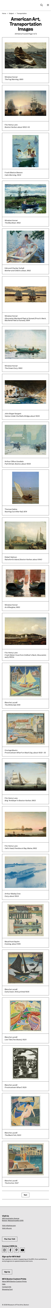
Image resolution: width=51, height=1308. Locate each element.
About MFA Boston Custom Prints (14, 1281)
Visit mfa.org (7, 1228)
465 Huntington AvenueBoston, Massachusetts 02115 (12, 1219)
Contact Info (6, 1287)
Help (3, 1284)
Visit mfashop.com (9, 1226)
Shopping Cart (7, 1289)
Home (4, 13)
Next (25, 1195)
